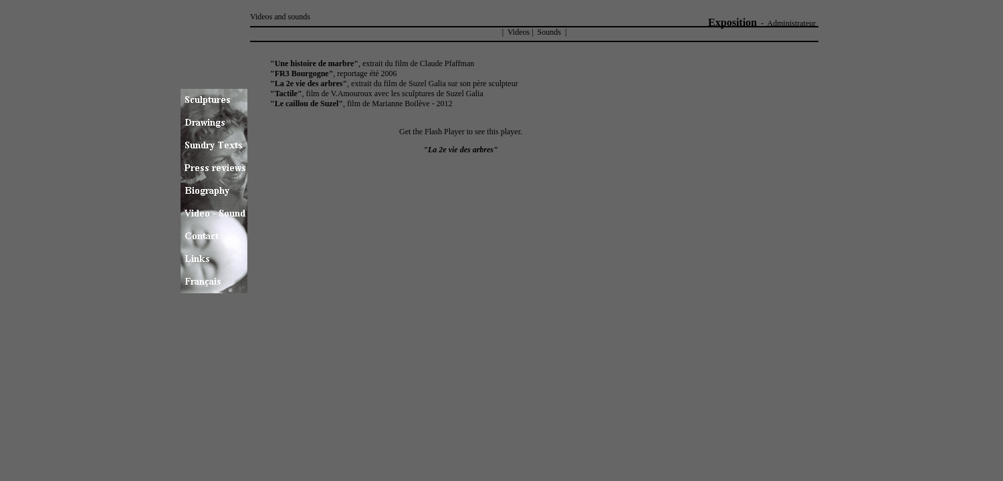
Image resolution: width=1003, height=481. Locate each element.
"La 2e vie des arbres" (308, 83)
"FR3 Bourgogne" (301, 73)
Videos (518, 32)
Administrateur (791, 23)
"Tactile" (286, 93)
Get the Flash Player (432, 131)
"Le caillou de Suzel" (306, 103)
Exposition (732, 22)
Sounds (549, 32)
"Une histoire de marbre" (314, 63)
